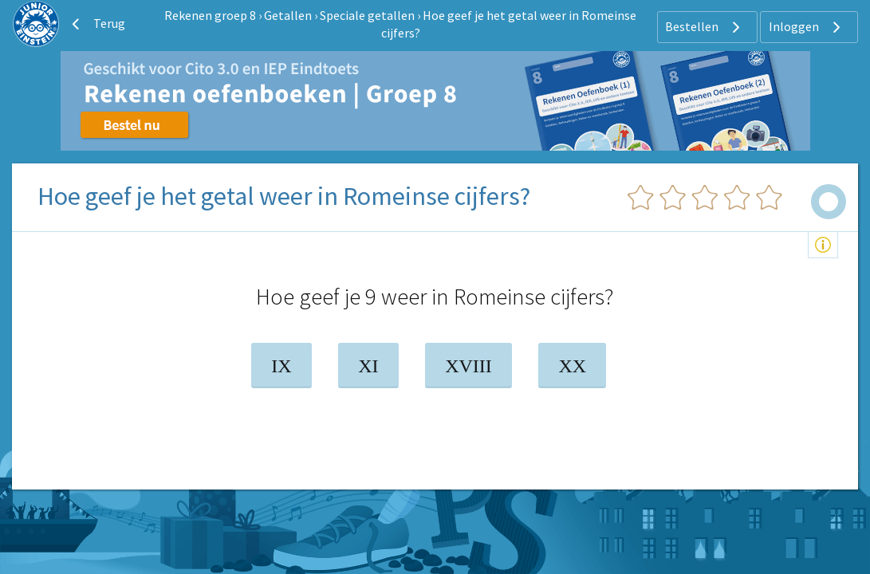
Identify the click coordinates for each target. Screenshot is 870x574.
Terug (96, 24)
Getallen (288, 15)
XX (572, 366)
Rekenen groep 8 (210, 15)
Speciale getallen (367, 15)
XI (368, 366)
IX (281, 366)
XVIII (468, 366)
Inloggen (806, 27)
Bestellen (704, 27)
